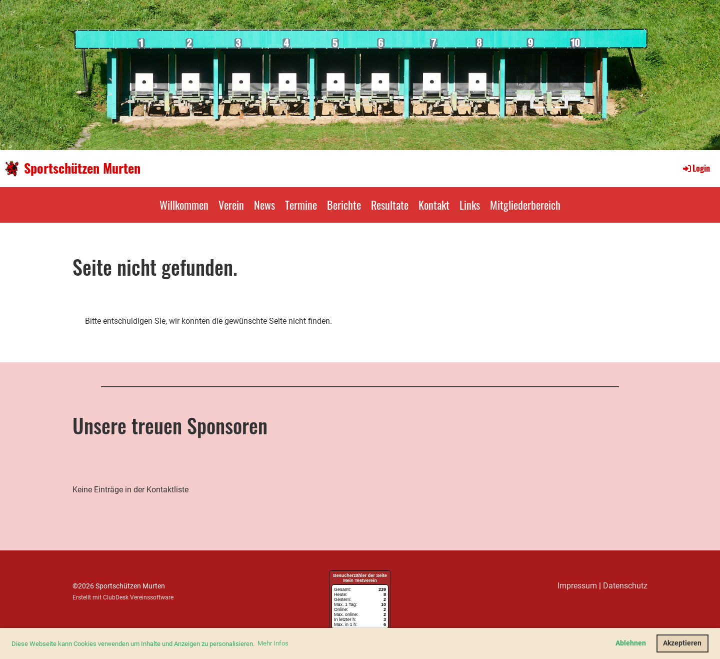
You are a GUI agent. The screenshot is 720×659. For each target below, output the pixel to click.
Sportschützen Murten (82, 168)
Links (470, 205)
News (264, 205)
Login (696, 168)
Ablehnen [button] (631, 643)
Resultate (389, 205)
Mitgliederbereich (525, 205)
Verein (231, 205)
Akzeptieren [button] (682, 643)
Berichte (344, 205)
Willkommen (184, 205)
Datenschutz (625, 585)
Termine (301, 205)
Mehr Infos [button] (273, 643)
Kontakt (434, 205)
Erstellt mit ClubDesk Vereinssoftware (123, 597)
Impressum (577, 585)
